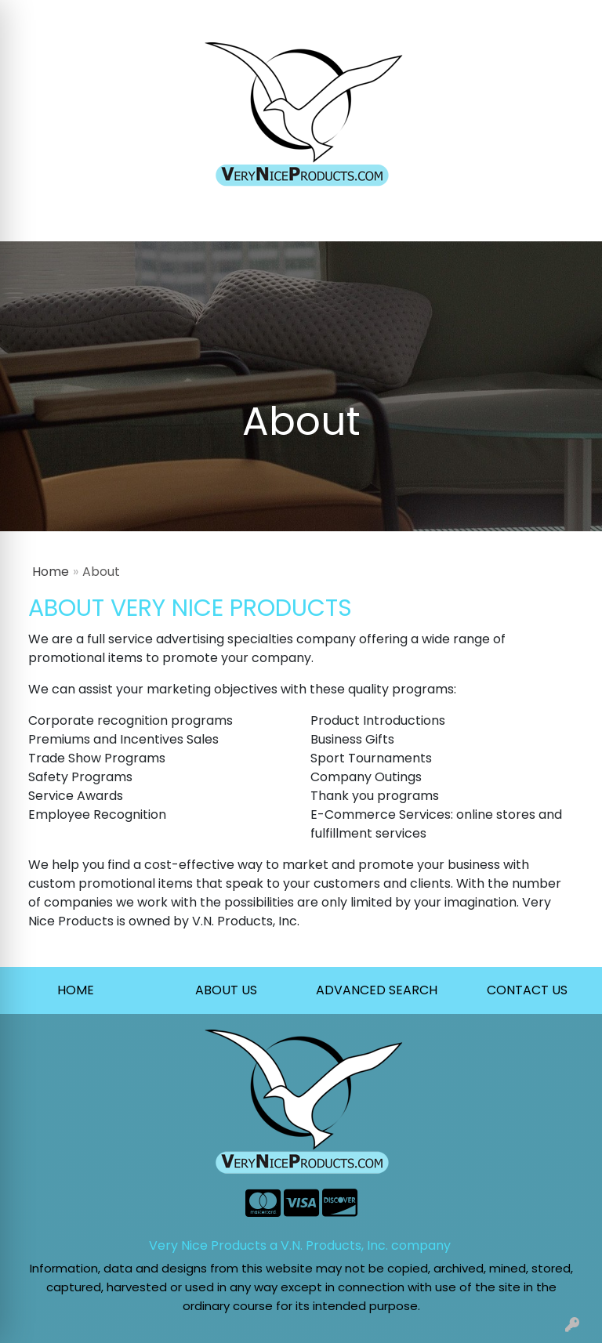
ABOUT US (226, 990)
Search (385, 17)
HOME (75, 990)
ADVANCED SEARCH (376, 990)
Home (50, 572)
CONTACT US (527, 990)
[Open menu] (570, 218)
